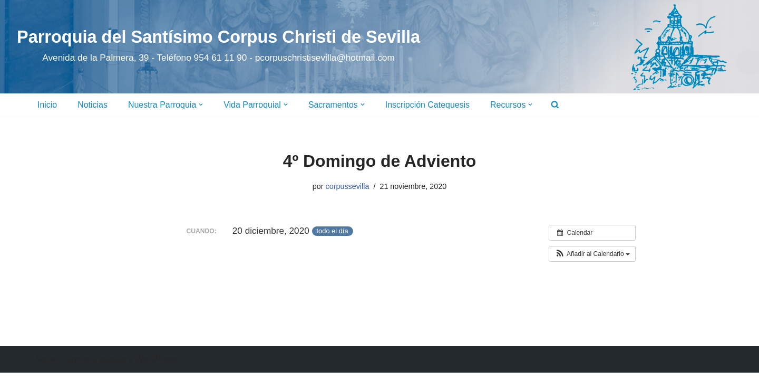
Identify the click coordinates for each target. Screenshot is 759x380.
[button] (201, 104)
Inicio (47, 104)
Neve (45, 366)
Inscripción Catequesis (428, 104)
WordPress (156, 366)
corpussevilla (347, 186)
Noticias (92, 104)
